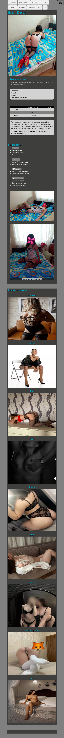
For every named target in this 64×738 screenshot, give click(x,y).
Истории (22, 7)
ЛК (45, 7)
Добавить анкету (34, 7)
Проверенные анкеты (39, 2)
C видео (12, 7)
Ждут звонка (23, 2)
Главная (13, 2)
